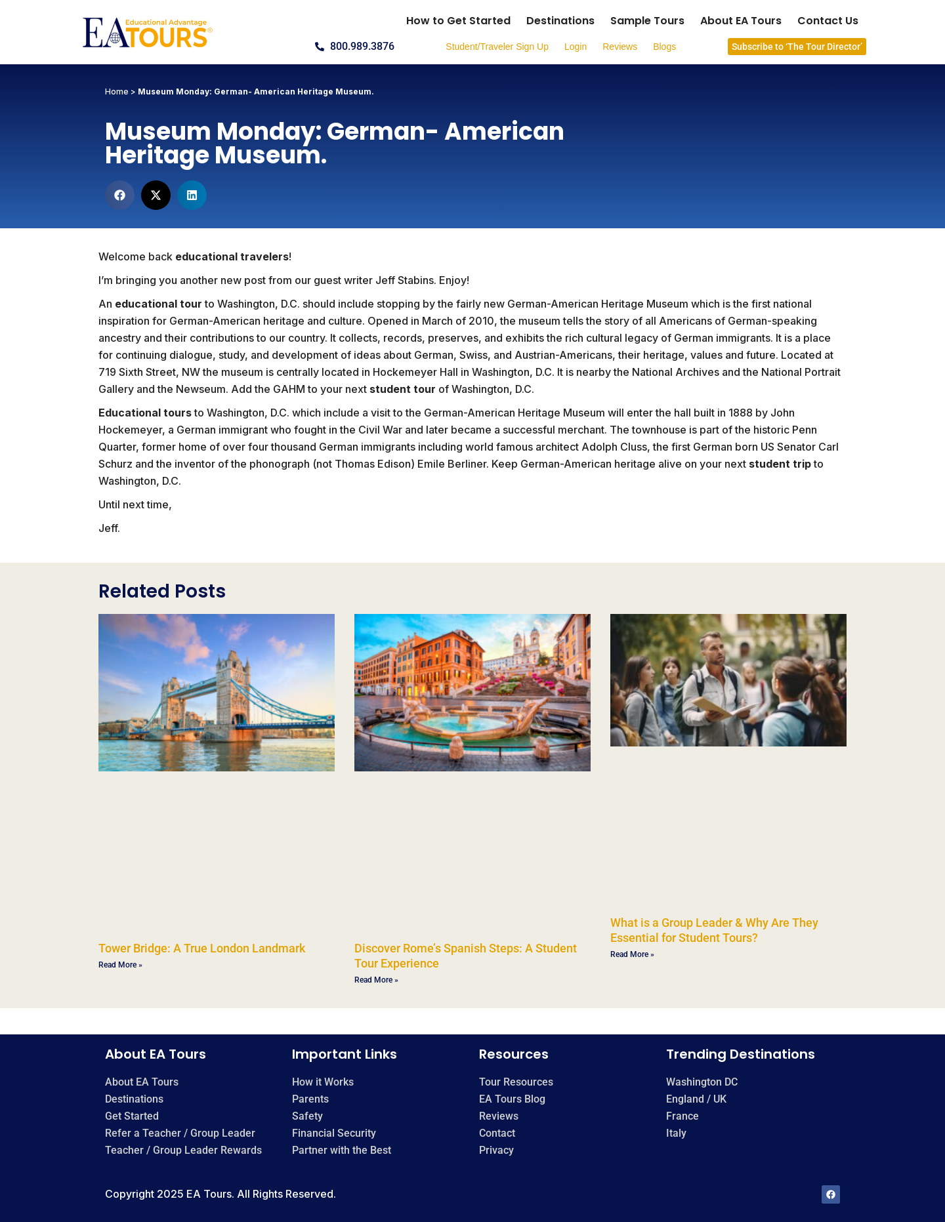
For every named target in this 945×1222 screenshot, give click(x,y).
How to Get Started (458, 20)
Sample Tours (647, 20)
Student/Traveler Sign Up (497, 46)
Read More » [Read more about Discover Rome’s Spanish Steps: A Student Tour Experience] (376, 980)
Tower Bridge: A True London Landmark (201, 948)
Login (575, 46)
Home (117, 91)
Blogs (664, 46)
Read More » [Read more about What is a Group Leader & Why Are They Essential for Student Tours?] (632, 954)
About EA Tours (741, 20)
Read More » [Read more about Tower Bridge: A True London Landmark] (120, 964)
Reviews (619, 46)
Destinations (560, 20)
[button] (120, 195)
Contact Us (827, 20)
